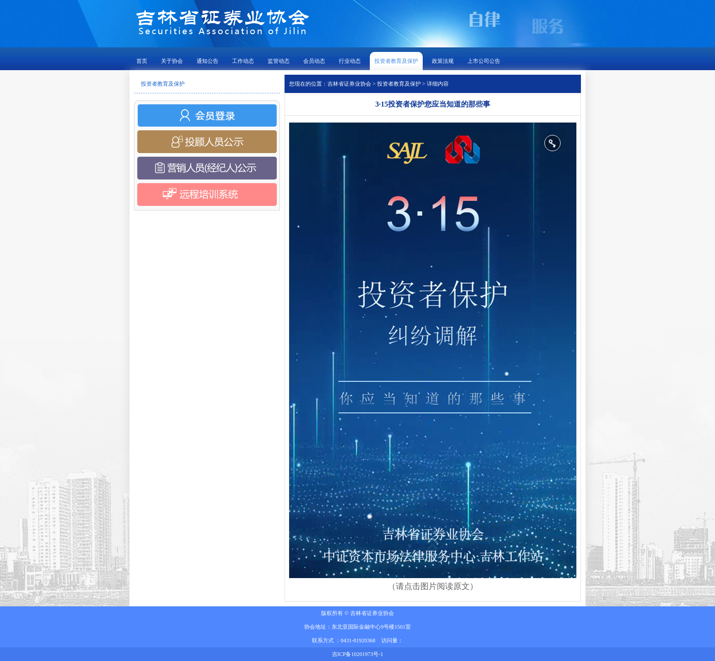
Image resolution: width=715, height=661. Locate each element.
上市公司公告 (483, 61)
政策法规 (443, 61)
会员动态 (314, 61)
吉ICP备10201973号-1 (357, 654)
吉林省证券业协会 (349, 84)
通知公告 (207, 61)
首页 (141, 61)
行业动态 (350, 61)
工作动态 (243, 61)
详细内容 (438, 84)
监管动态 (279, 61)
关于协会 (172, 61)
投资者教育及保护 (396, 61)
